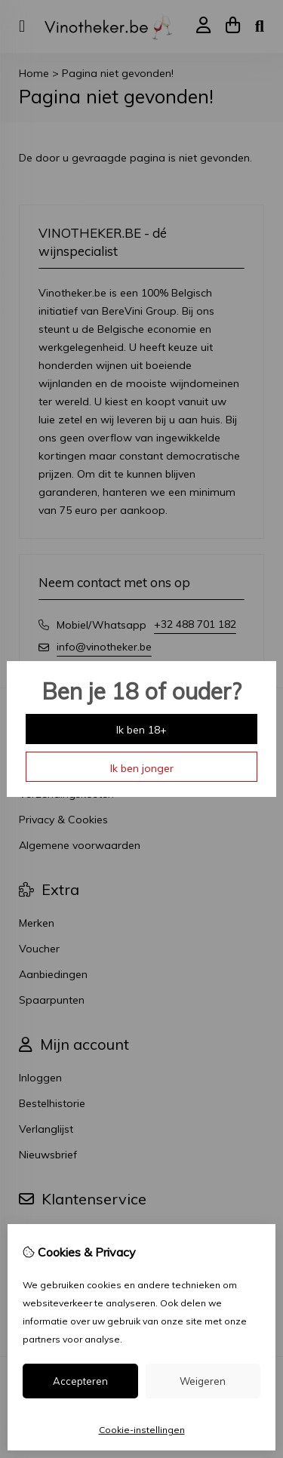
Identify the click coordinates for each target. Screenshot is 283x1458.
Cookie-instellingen (142, 1429)
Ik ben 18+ (141, 730)
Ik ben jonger (142, 768)
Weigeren (203, 1381)
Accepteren (80, 1381)
